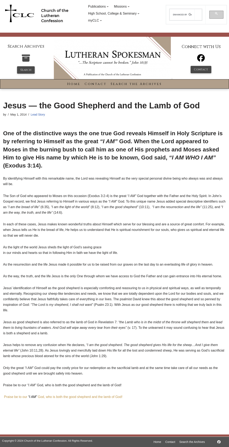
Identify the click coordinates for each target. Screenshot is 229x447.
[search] (182, 14)
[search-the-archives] (26, 60)
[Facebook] (201, 60)
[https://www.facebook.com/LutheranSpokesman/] (219, 442)
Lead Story (38, 114)
